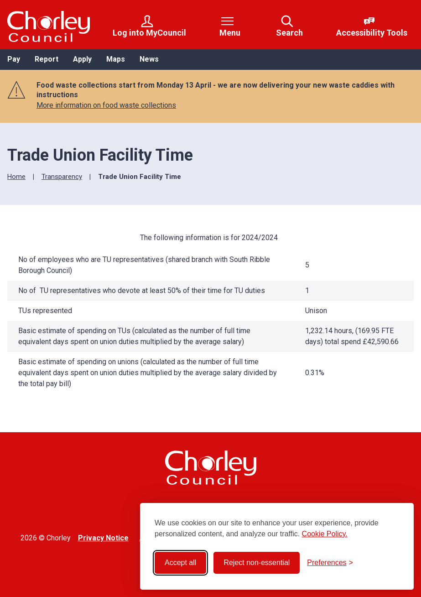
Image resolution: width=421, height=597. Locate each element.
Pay (13, 59)
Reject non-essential (256, 562)
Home (16, 177)
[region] (210, 316)
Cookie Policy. (325, 534)
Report (46, 59)
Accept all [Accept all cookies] (180, 562)
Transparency (62, 177)
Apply (82, 59)
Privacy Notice (103, 538)
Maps (115, 59)
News (149, 59)
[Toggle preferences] (330, 562)
